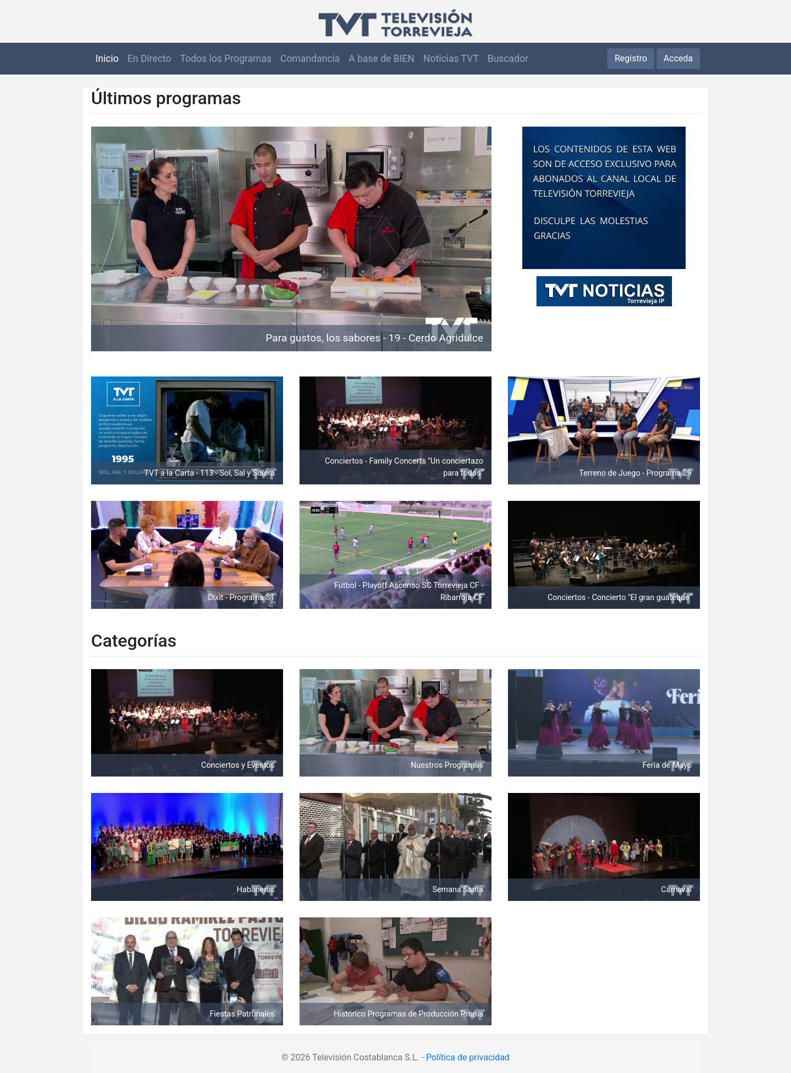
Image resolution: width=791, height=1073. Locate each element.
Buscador (508, 58)
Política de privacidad (468, 1057)
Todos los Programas (226, 58)
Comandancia (310, 58)
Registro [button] (630, 58)
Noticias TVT (451, 58)
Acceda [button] (678, 58)
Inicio (106, 58)
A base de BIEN (382, 58)
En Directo (149, 58)
